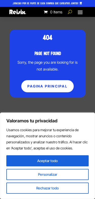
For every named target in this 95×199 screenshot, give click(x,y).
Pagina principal (47, 86)
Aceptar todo (47, 161)
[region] (47, 156)
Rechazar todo (47, 188)
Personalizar (47, 174)
